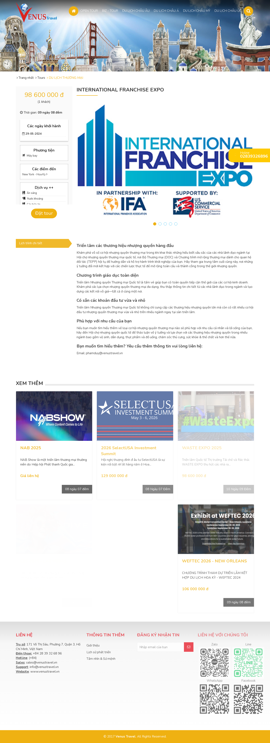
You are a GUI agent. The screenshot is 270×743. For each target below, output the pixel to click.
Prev (71, 162)
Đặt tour (44, 213)
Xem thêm (29, 383)
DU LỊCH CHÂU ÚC (228, 10)
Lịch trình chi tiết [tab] (30, 243)
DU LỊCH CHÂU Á (166, 10)
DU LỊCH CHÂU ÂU (136, 10)
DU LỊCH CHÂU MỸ (196, 10)
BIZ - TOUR (110, 10)
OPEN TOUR (89, 10)
